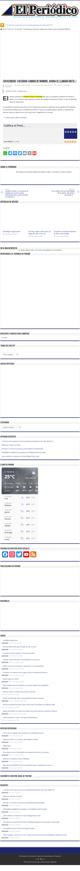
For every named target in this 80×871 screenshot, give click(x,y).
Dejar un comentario (63, 85)
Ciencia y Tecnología (15, 29)
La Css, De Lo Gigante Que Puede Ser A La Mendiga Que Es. (23, 733)
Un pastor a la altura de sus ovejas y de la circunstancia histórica (25, 672)
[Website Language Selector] (10, 354)
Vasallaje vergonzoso (11, 231)
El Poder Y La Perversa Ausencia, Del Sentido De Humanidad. (22, 449)
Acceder (4, 337)
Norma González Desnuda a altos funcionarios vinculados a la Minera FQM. (29, 705)
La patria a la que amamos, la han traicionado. (65, 232)
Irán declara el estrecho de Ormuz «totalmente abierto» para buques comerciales (31, 822)
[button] (8, 487)
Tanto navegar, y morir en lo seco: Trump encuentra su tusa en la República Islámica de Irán (35, 835)
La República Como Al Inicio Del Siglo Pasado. (19, 828)
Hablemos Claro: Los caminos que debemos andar (20, 739)
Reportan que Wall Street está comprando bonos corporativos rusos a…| (28, 765)
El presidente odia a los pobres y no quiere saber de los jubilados (26, 685)
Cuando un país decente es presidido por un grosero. (21, 660)
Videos (50, 85)
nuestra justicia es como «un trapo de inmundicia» (20, 717)
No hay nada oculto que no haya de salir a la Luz (39, 232)
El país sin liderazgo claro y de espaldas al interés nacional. (23, 698)
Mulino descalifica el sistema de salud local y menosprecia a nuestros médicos (30, 711)
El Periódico (8, 85)
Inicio (3, 29)
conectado (38, 250)
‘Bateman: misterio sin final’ (11, 445)
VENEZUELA (7, 746)
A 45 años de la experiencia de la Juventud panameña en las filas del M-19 (28, 25)
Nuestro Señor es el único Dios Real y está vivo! (19, 692)
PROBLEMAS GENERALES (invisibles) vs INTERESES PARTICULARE (23, 452)
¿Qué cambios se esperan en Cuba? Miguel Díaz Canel (20, 456)
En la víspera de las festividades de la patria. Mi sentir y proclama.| (62, 192)
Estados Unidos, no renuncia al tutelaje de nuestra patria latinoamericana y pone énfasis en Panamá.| (17, 193)
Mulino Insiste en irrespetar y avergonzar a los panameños (23, 666)
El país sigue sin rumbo (11, 679)
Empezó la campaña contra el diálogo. (16, 759)
